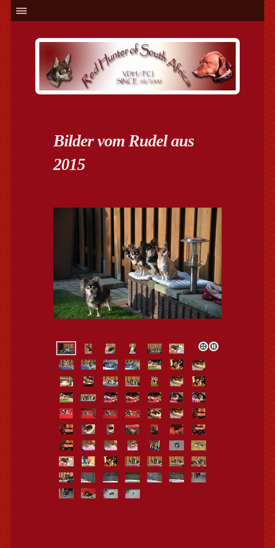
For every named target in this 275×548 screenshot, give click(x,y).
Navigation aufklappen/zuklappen (137, 10)
